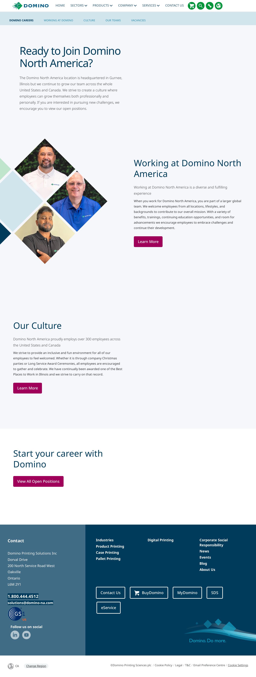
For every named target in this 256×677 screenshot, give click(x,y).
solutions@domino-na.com (30, 602)
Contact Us (174, 5)
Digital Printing (160, 540)
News (204, 551)
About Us (207, 569)
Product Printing (110, 546)
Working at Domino (58, 20)
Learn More (148, 241)
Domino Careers (21, 20)
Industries (105, 540)
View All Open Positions (38, 481)
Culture (89, 20)
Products (103, 5)
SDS (214, 592)
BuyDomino (149, 592)
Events (205, 557)
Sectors (78, 5)
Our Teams (113, 20)
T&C (188, 665)
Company (127, 5)
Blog (203, 563)
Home (60, 5)
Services (151, 5)
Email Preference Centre (209, 665)
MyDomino (187, 592)
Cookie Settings (238, 665)
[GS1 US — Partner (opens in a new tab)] (21, 613)
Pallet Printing (108, 558)
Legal (178, 665)
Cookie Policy (163, 665)
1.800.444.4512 (23, 596)
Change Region (36, 666)
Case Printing (107, 552)
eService (108, 607)
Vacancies (138, 20)
